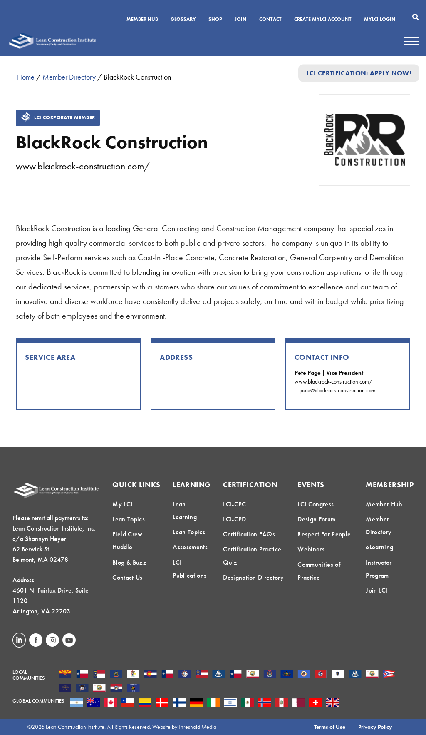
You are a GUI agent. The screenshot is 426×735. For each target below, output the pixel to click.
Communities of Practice (318, 571)
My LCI (122, 504)
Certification (250, 484)
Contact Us (127, 577)
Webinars (310, 549)
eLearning (379, 547)
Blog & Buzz (129, 562)
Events (310, 484)
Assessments (190, 547)
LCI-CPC (234, 504)
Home (26, 77)
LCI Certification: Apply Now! (359, 73)
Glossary (183, 19)
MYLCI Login (380, 19)
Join (241, 19)
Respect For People (324, 534)
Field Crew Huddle (127, 540)
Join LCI (377, 590)
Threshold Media (197, 726)
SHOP (215, 19)
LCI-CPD (234, 519)
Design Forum (316, 519)
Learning (192, 484)
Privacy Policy (375, 726)
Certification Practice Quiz (252, 555)
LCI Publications (189, 569)
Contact (270, 19)
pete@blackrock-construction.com (338, 390)
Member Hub (142, 19)
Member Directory (69, 77)
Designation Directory (253, 577)
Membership (390, 484)
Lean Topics (128, 519)
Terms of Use (329, 726)
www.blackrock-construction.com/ (83, 165)
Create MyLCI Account (323, 19)
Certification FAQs (249, 534)
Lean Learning (185, 510)
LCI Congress (315, 504)
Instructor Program (378, 569)
